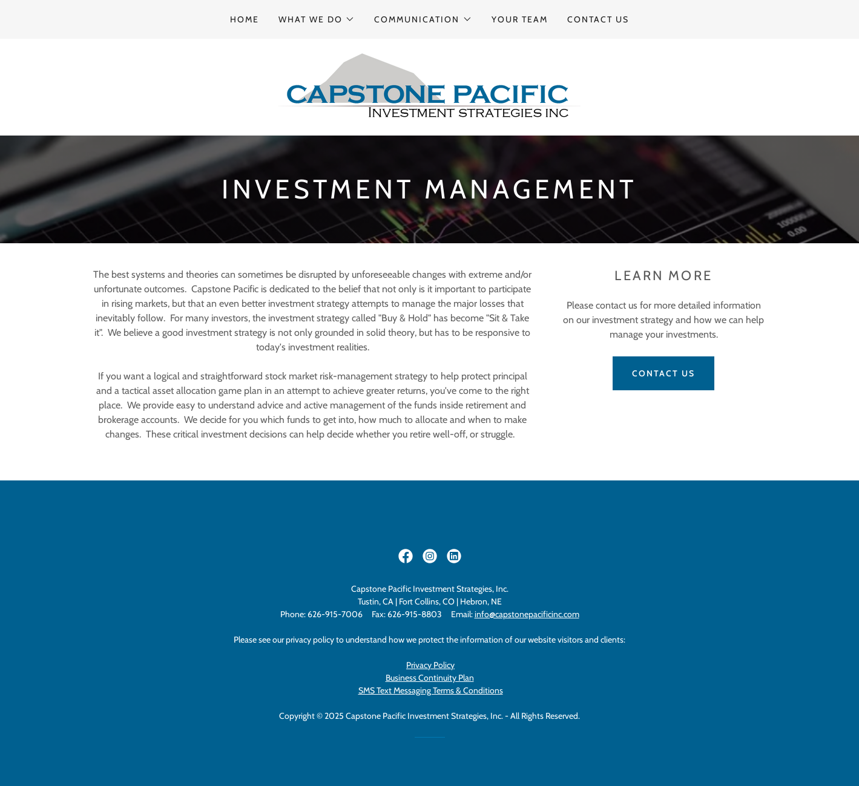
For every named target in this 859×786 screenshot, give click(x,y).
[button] (316, 19)
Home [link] (244, 19)
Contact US (663, 373)
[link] (429, 86)
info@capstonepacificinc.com (527, 614)
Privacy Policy (430, 665)
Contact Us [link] (598, 19)
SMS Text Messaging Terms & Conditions (430, 690)
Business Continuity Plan (430, 677)
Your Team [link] (520, 19)
